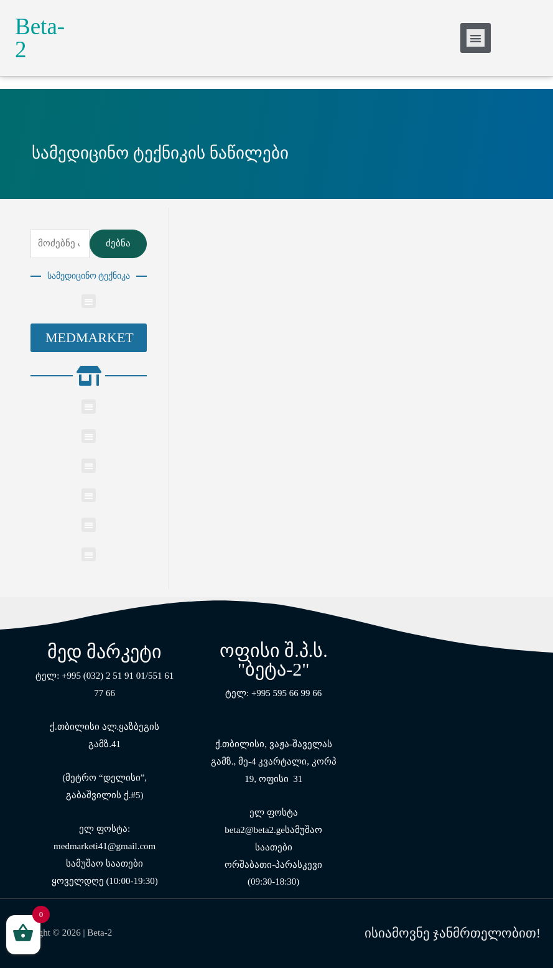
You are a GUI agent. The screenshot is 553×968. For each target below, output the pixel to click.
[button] (88, 337)
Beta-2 (40, 38)
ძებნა (118, 243)
